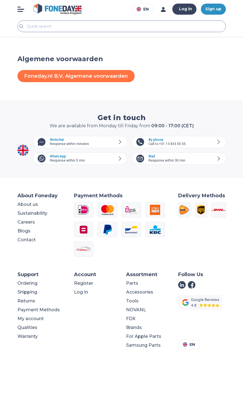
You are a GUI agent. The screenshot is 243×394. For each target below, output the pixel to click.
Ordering (27, 283)
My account (30, 318)
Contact (26, 239)
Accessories (139, 292)
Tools (132, 301)
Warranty (27, 336)
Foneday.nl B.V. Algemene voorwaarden (76, 76)
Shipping (27, 292)
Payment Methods (38, 309)
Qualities (27, 327)
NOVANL (136, 309)
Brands (134, 327)
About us (27, 204)
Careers (26, 222)
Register (83, 283)
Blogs (23, 231)
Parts (132, 283)
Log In (81, 292)
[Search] (121, 26)
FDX (130, 318)
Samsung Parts (143, 345)
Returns (26, 301)
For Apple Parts (143, 336)
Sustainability (32, 213)
